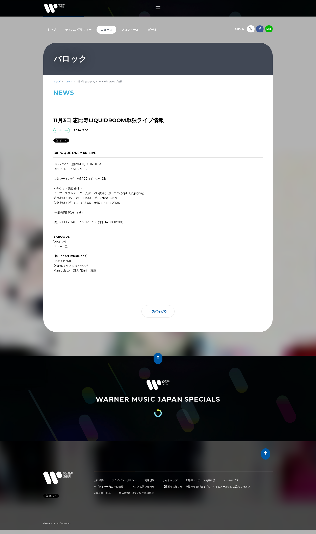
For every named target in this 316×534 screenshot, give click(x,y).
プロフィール (130, 29)
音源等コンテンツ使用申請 (200, 480)
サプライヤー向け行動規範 (109, 486)
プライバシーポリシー (124, 480)
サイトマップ (169, 480)
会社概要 (99, 480)
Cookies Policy (102, 492)
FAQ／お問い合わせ (143, 486)
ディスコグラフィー (78, 29)
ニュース (106, 29)
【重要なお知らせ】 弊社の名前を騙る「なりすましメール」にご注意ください (206, 486)
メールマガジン (232, 480)
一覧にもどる (158, 311)
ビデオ (152, 29)
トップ (51, 29)
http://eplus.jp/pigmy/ (129, 193)
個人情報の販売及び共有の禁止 (136, 492)
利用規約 (149, 480)
